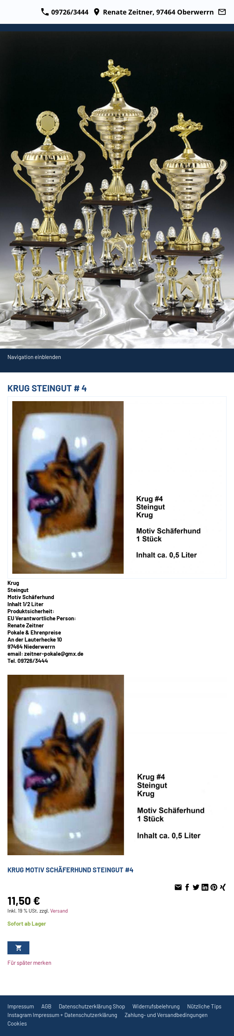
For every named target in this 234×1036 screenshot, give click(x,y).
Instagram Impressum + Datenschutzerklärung (62, 1014)
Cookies (17, 1023)
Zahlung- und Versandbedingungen (166, 1014)
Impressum (20, 1006)
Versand (59, 910)
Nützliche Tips (204, 1006)
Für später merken (29, 962)
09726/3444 (65, 11)
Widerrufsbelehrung (156, 1006)
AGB (46, 1006)
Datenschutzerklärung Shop (92, 1006)
